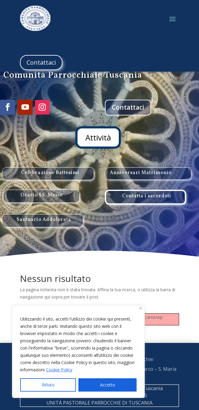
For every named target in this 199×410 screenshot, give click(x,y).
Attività (98, 137)
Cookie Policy (59, 370)
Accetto (107, 385)
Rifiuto (48, 385)
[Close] (140, 308)
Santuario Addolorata (44, 232)
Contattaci (41, 62)
